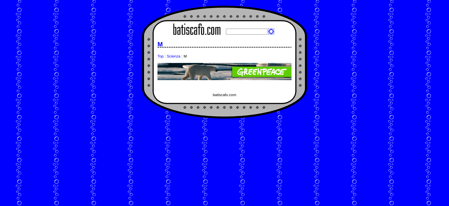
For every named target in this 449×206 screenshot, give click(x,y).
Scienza (173, 56)
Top (160, 56)
